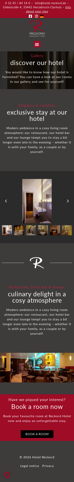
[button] (37, 44)
